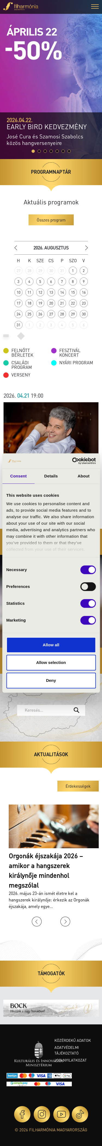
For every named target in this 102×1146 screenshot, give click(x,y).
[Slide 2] (45, 151)
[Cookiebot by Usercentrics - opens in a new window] (73, 460)
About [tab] (83, 476)
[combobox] (51, 710)
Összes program (51, 220)
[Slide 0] (33, 151)
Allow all (51, 644)
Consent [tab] (18, 476)
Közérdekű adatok (72, 1040)
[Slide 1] (39, 151)
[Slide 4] (57, 151)
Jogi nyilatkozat (70, 1060)
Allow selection (51, 662)
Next (65, 921)
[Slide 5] (63, 151)
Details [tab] (51, 476)
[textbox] (47, 710)
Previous (37, 921)
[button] (95, 7)
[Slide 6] (69, 151)
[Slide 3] (51, 151)
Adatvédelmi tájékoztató (66, 1050)
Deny (51, 680)
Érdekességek (78, 786)
